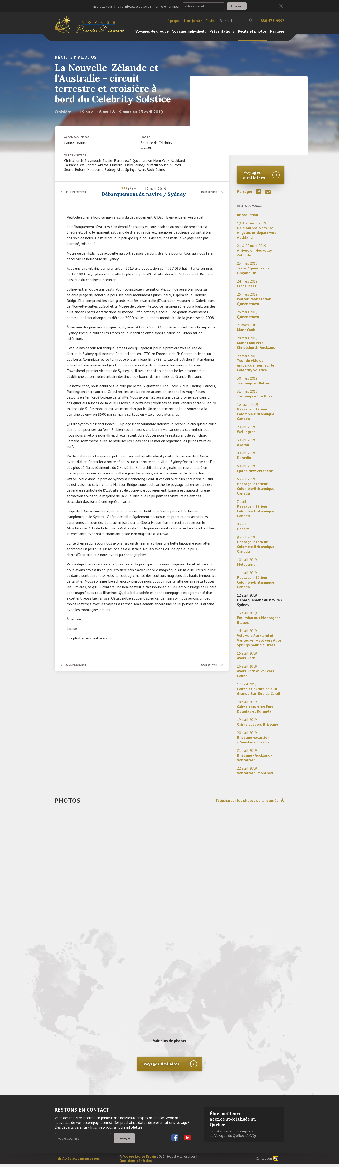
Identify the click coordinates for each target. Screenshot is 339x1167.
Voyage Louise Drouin (139, 1159)
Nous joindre (193, 20)
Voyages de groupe (152, 31)
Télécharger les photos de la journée (249, 800)
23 (123, 188)
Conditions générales (135, 1163)
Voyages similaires (254, 174)
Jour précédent (78, 192)
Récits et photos (252, 31)
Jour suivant (207, 192)
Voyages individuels (189, 31)
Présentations (222, 31)
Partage (277, 31)
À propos (174, 20)
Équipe (211, 20)
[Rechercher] (236, 20)
